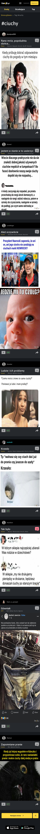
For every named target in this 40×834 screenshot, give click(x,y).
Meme (2, 46)
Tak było (5, 529)
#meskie (27, 153)
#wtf (8, 611)
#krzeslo (31, 451)
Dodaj (6, 9)
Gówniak (6, 608)
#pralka (15, 373)
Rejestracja (34, 3)
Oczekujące (20, 9)
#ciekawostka (20, 451)
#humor (10, 373)
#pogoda (15, 46)
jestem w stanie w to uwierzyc (17, 150)
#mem (14, 451)
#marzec (29, 46)
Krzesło (5, 448)
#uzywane (21, 153)
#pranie (13, 747)
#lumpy (31, 153)
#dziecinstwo (16, 531)
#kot (9, 747)
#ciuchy (20, 46)
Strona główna (6, 15)
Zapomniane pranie (11, 744)
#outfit (24, 46)
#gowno (20, 611)
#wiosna (9, 46)
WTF (2, 611)
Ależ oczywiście (9, 232)
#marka (20, 234)
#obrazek (10, 153)
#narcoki (25, 234)
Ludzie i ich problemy (13, 370)
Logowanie (26, 3)
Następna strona (17, 816)
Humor (3, 153)
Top (33, 9)
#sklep (11, 611)
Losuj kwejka (36, 816)
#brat (26, 531)
